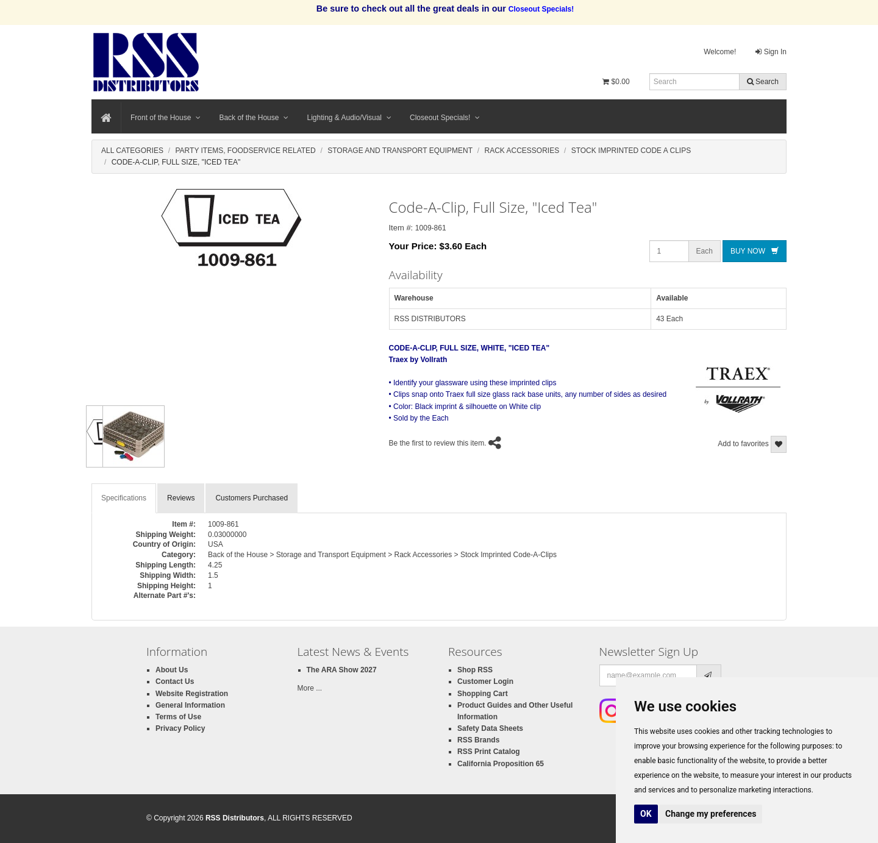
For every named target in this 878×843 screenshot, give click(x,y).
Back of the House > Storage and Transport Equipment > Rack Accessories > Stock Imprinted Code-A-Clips (382, 554)
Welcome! (720, 52)
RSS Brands (478, 740)
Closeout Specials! (445, 118)
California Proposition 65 (500, 763)
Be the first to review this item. (438, 443)
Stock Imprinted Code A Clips (631, 150)
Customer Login (485, 681)
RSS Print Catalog (488, 751)
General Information (190, 705)
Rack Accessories (522, 150)
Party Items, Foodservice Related (245, 150)
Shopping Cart (482, 693)
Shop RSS (475, 670)
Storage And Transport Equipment (400, 150)
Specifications (123, 498)
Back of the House (253, 118)
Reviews (181, 498)
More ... (310, 688)
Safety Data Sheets (490, 728)
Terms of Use (178, 717)
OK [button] (646, 814)
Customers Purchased (251, 498)
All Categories (132, 150)
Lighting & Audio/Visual (349, 118)
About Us (171, 670)
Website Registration (191, 693)
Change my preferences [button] (710, 814)
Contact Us (174, 681)
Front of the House (165, 118)
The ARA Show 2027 (342, 670)
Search (763, 81)
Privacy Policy (180, 728)
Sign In (771, 52)
